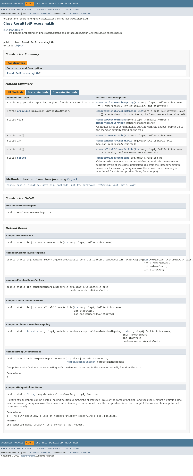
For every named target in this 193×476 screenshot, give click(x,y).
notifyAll (89, 185)
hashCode (62, 185)
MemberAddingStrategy (110, 122)
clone (10, 185)
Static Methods (38, 92)
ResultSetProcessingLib (23, 73)
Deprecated (56, 4)
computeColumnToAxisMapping (114, 102)
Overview (6, 4)
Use (38, 4)
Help (75, 4)
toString (104, 185)
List (138, 102)
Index (68, 4)
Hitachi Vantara (27, 456)
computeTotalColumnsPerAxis (114, 149)
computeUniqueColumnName (112, 157)
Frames (41, 9)
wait (116, 185)
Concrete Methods (65, 92)
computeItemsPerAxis (109, 135)
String (21, 157)
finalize (33, 185)
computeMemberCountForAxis (114, 140)
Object (19, 45)
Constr (34, 13)
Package (18, 4)
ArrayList (23, 111)
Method (45, 13)
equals (21, 185)
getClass (48, 185)
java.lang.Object (13, 30)
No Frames (54, 9)
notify (75, 185)
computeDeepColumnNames (112, 119)
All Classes (72, 9)
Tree (44, 4)
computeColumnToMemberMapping (116, 111)
